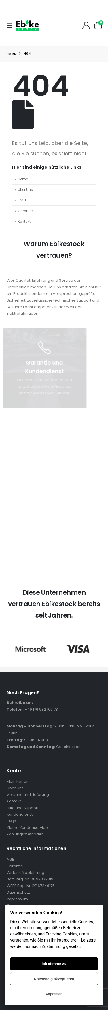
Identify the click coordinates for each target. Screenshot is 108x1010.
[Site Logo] (27, 25)
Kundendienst (20, 814)
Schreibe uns (20, 702)
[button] (11, 25)
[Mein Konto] (86, 25)
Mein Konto (17, 781)
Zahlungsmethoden (25, 834)
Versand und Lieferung (28, 794)
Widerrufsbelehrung (25, 872)
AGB (10, 859)
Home (23, 179)
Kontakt (24, 221)
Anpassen (53, 993)
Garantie (25, 211)
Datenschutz (18, 892)
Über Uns (25, 189)
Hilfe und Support (23, 808)
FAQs (22, 200)
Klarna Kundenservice (27, 827)
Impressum (17, 899)
